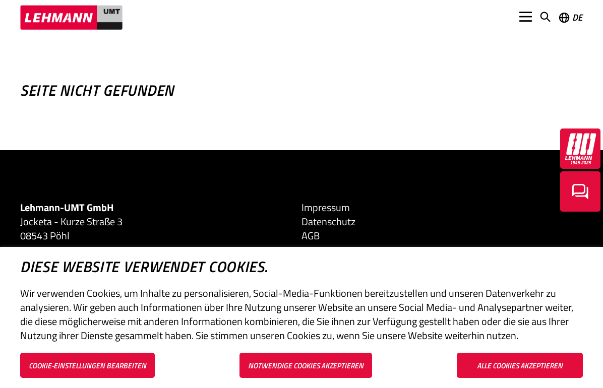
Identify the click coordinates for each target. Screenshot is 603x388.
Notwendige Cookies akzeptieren (306, 365)
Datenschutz (328, 222)
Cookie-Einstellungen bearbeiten (87, 365)
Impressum (326, 208)
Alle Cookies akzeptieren (520, 365)
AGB (311, 236)
